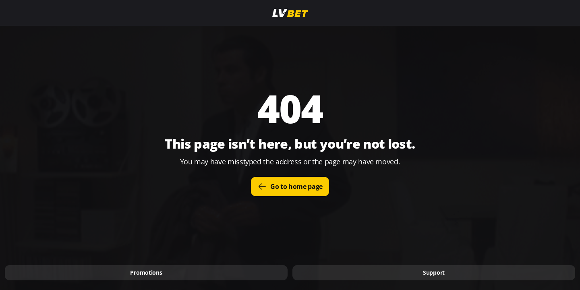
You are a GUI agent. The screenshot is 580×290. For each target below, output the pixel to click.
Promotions (146, 272)
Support (434, 272)
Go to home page (290, 186)
